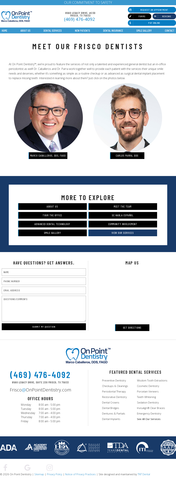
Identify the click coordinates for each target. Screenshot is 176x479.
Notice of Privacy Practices (80, 474)
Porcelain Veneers (148, 391)
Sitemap (39, 474)
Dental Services (52, 30)
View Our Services (123, 232)
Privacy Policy (54, 474)
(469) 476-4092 (79, 19)
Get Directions (132, 327)
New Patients (82, 30)
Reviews (162, 16)
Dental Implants (111, 419)
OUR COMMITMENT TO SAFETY (88, 2)
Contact (169, 30)
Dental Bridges (110, 408)
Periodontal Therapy (114, 391)
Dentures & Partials (113, 413)
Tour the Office (52, 215)
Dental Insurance (113, 30)
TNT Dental (144, 474)
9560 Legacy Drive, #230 (80, 14)
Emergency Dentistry (149, 413)
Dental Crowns (110, 402)
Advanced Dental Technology (52, 224)
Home (4, 30)
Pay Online (144, 23)
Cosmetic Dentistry (148, 386)
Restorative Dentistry (114, 397)
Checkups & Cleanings (115, 386)
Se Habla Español (122, 215)
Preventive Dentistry (114, 380)
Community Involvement (122, 224)
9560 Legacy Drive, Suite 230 (40, 382)
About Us (25, 30)
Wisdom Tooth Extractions (152, 380)
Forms (136, 16)
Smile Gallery (144, 30)
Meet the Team (123, 206)
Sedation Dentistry (148, 402)
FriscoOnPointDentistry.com (40, 389)
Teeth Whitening (146, 397)
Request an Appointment (148, 10)
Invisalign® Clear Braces (151, 408)
